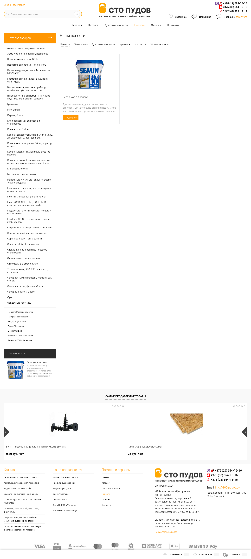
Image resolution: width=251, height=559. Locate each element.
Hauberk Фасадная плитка (20, 312)
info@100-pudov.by (227, 487)
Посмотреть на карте (166, 532)
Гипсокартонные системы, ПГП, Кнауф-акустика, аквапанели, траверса (22, 528)
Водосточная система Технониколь (21, 494)
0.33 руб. (161, 454)
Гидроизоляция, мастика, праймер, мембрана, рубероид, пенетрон (20, 519)
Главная (77, 25)
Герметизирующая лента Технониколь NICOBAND (22, 501)
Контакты (173, 25)
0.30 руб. (15, 454)
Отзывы (156, 25)
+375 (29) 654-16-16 (235, 3)
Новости (139, 25)
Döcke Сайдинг (15, 331)
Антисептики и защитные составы (20, 477)
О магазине (81, 44)
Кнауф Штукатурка (17, 321)
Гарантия (124, 44)
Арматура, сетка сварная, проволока (21, 483)
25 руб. (62, 454)
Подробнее (71, 117)
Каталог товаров (30, 38)
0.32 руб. (112, 454)
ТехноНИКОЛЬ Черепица (20, 340)
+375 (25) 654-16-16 (235, 10)
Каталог (93, 25)
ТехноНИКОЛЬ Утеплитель (20, 335)
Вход (6, 5)
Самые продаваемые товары (125, 396)
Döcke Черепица (16, 326)
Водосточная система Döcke (17, 488)
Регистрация (18, 5)
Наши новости (16, 353)
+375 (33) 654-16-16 (235, 7)
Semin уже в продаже (36, 362)
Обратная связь (159, 44)
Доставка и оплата (116, 25)
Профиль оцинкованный (19, 316)
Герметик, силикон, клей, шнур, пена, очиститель (21, 510)
